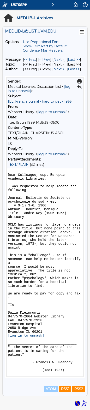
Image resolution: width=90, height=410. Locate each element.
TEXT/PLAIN (18, 164)
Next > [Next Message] (59, 59)
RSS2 (78, 389)
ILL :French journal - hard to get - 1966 (40, 101)
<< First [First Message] (30, 59)
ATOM (51, 389)
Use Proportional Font (41, 42)
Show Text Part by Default (45, 46)
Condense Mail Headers (43, 50)
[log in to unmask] (52, 112)
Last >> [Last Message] (74, 59)
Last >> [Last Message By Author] (74, 69)
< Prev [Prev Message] (44, 59)
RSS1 (65, 389)
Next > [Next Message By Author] (59, 69)
